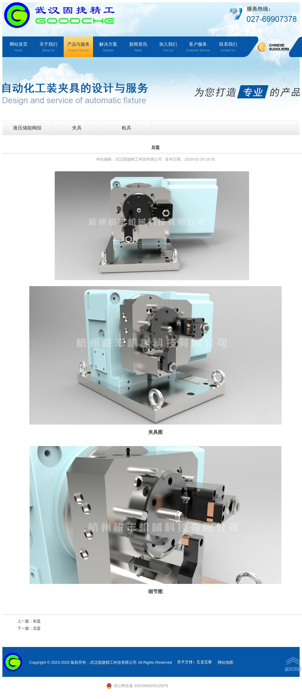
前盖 (37, 621)
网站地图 (225, 662)
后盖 (37, 628)
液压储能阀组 (27, 127)
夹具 (77, 127)
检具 (126, 127)
